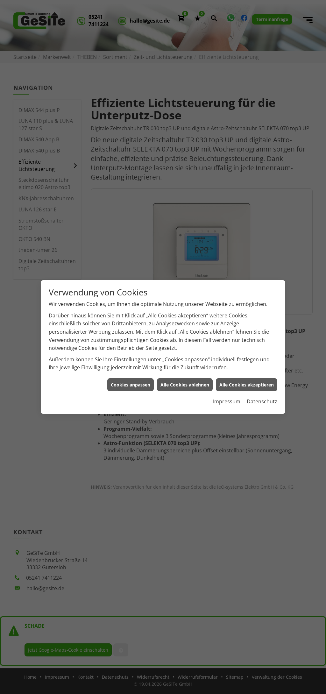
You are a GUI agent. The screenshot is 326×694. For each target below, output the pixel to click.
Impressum (226, 395)
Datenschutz (262, 395)
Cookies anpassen (130, 379)
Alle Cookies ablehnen (184, 379)
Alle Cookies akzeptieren (246, 379)
